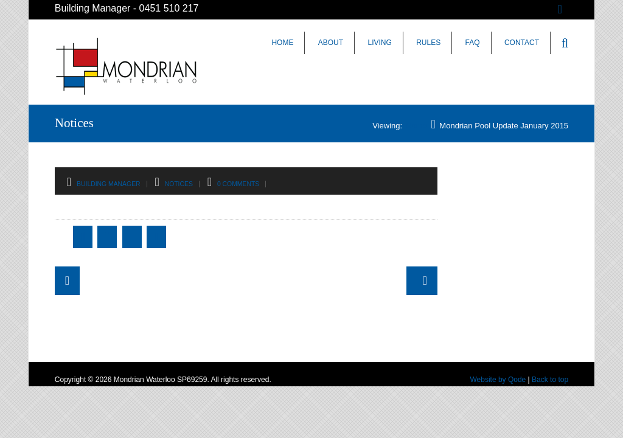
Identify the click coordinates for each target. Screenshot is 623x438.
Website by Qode (498, 379)
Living (379, 42)
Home (282, 42)
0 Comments (238, 184)
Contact (521, 42)
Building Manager (109, 184)
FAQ (472, 42)
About (330, 42)
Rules (428, 42)
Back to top (550, 379)
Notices (179, 184)
